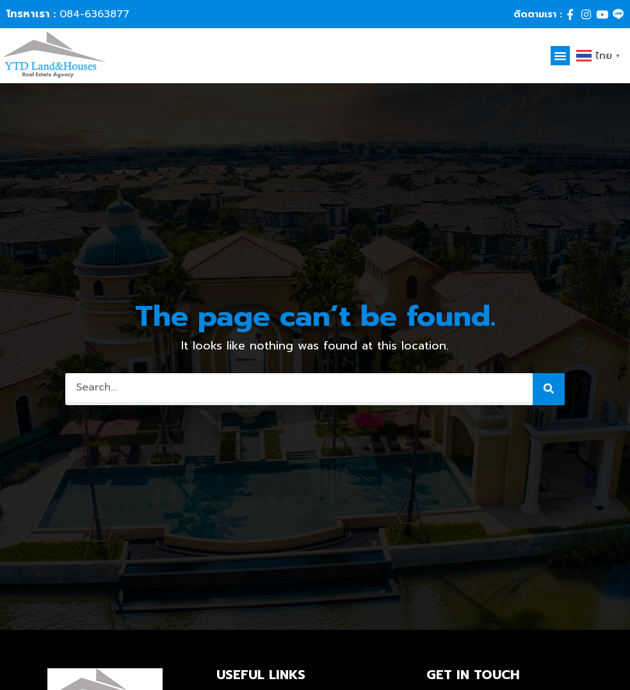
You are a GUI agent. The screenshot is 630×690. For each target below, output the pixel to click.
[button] (560, 55)
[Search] (549, 389)
